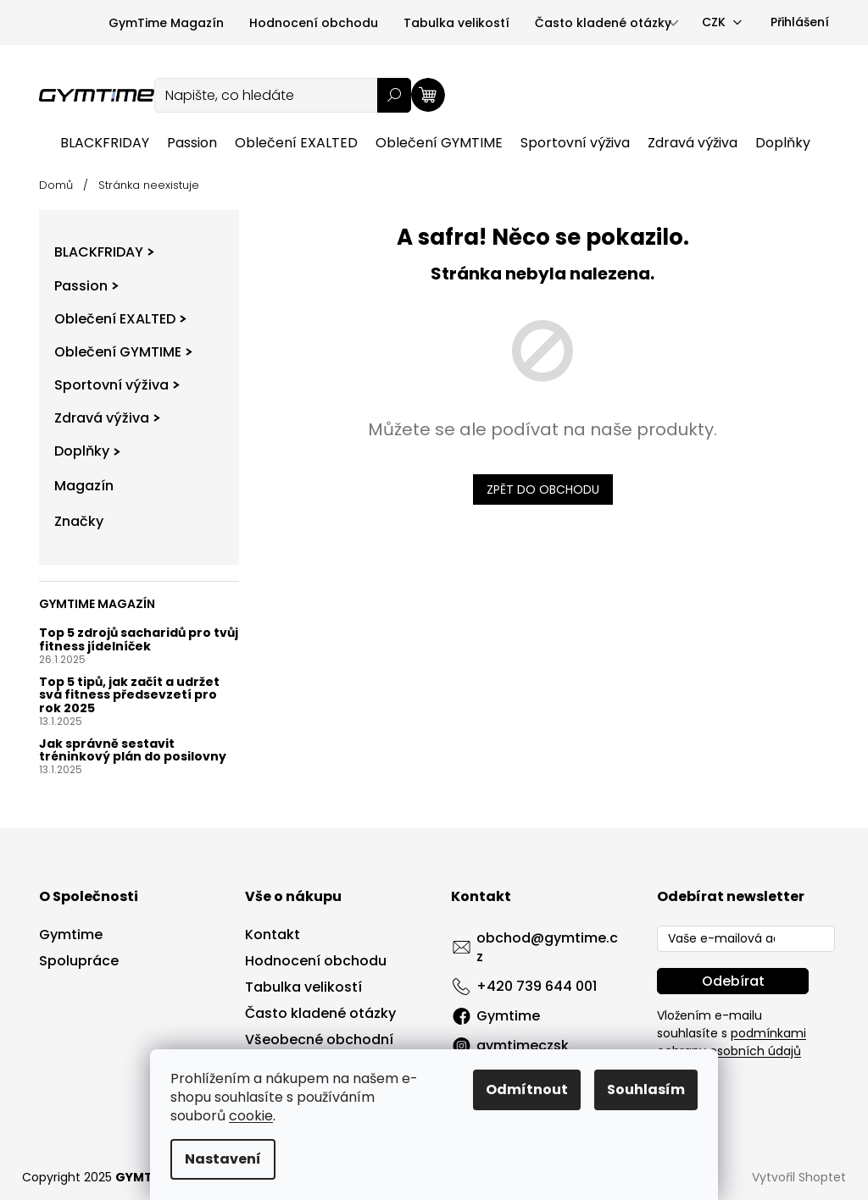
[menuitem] (105, 143)
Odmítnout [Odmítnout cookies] (527, 1089)
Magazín (84, 485)
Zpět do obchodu (543, 489)
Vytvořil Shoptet (799, 1177)
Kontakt (272, 935)
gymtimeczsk (522, 1045)
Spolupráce (79, 961)
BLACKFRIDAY (104, 252)
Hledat (394, 95)
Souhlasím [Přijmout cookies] (646, 1089)
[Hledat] (282, 95)
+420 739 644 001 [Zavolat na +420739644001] (536, 986)
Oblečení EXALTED (120, 319)
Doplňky (87, 451)
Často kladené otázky (603, 22)
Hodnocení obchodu (313, 22)
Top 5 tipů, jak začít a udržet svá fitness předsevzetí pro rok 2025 (129, 695)
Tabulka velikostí (456, 22)
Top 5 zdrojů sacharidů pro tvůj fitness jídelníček (138, 640)
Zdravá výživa (107, 418)
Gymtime (71, 935)
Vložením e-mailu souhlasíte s (731, 1033)
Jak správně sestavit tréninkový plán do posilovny (132, 751)
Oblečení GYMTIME (123, 352)
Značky (78, 521)
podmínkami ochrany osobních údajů (731, 1042)
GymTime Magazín (166, 22)
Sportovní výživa (117, 385)
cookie (251, 1115)
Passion (86, 286)
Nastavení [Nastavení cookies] (223, 1159)
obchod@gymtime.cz (547, 947)
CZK (714, 22)
